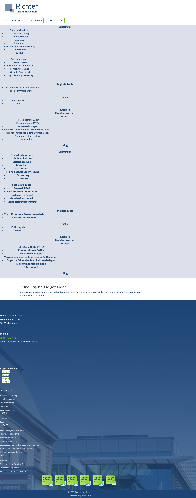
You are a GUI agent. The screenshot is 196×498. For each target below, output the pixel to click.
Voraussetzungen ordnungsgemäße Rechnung (27, 130)
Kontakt (3, 461)
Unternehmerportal (19, 20)
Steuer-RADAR (20, 62)
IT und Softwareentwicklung (20, 47)
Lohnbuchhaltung (20, 34)
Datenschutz (74, 496)
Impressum (86, 496)
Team (18, 104)
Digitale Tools (65, 84)
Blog (65, 146)
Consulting (20, 50)
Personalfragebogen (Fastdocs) (13, 431)
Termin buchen (64, 20)
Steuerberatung (20, 37)
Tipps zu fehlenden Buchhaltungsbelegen (18, 449)
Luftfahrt (20, 53)
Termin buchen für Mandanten (13, 472)
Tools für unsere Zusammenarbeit (21, 88)
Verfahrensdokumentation (20, 66)
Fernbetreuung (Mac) (9, 468)
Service (65, 117)
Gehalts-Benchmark (20, 72)
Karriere (65, 110)
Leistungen (65, 27)
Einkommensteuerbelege (28, 136)
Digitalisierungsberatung (20, 75)
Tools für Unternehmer (21, 91)
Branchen (20, 40)
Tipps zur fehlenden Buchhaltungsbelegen (28, 133)
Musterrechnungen (28, 126)
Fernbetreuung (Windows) (11, 464)
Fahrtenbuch (27, 139)
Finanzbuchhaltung (20, 30)
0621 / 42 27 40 (8, 338)
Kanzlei (65, 97)
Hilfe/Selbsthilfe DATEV (28, 120)
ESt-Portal (43, 20)
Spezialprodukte (19, 59)
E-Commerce (20, 43)
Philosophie (18, 100)
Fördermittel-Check (20, 69)
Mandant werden (65, 113)
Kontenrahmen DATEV (27, 123)
